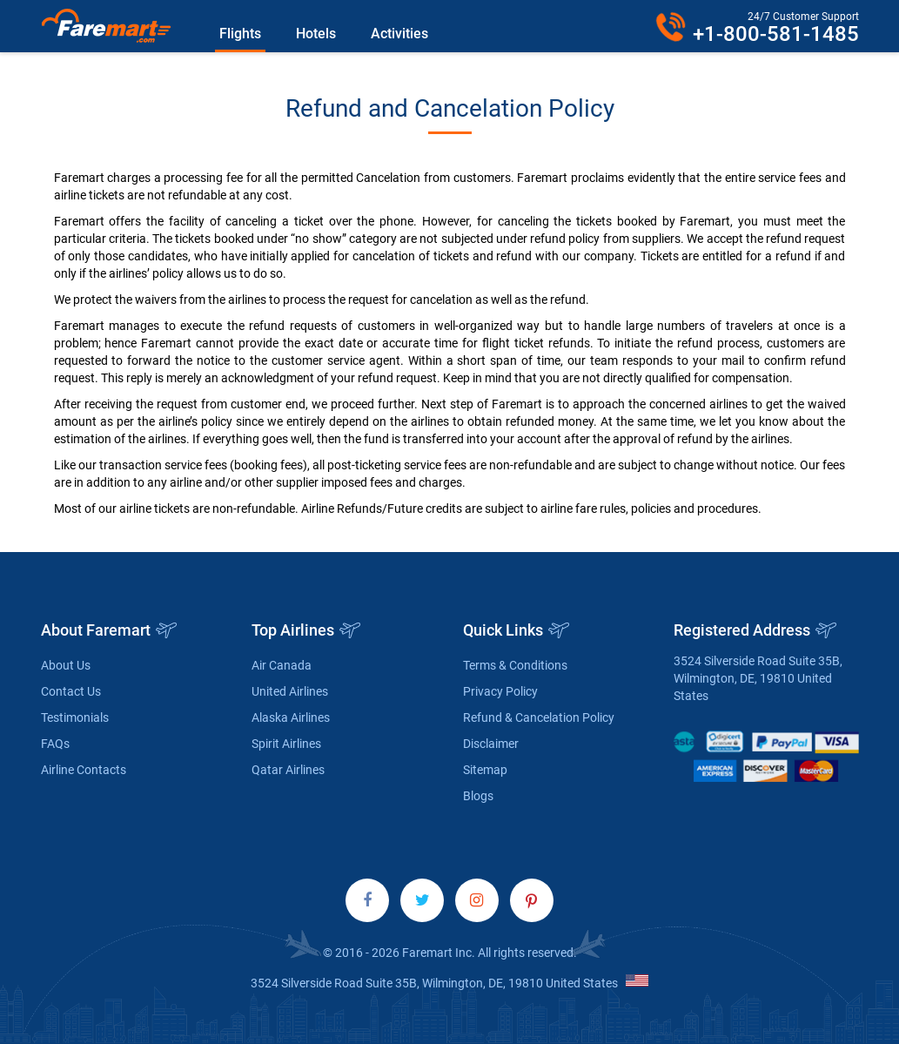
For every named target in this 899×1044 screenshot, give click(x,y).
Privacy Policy (500, 691)
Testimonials (75, 717)
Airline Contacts (83, 770)
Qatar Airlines (288, 770)
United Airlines (290, 691)
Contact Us (71, 691)
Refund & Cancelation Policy (538, 717)
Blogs (478, 796)
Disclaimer (491, 744)
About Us (66, 665)
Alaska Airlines (291, 717)
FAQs (55, 744)
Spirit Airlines (286, 744)
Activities (399, 33)
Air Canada (282, 665)
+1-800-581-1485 (776, 34)
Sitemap (485, 770)
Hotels (316, 33)
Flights (240, 33)
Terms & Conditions (515, 665)
